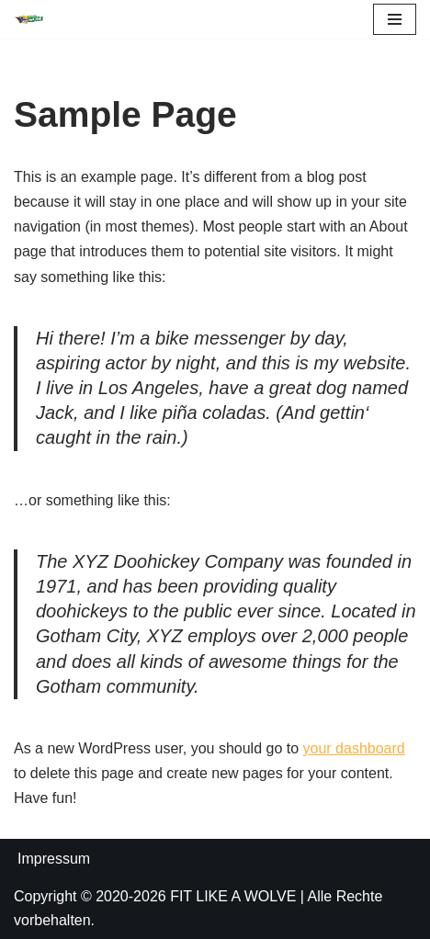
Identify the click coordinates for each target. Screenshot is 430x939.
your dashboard (354, 748)
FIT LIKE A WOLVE (233, 896)
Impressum (53, 858)
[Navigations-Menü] (394, 19)
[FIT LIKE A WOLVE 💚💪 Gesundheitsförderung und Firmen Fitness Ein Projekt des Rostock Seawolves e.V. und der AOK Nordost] (28, 20)
